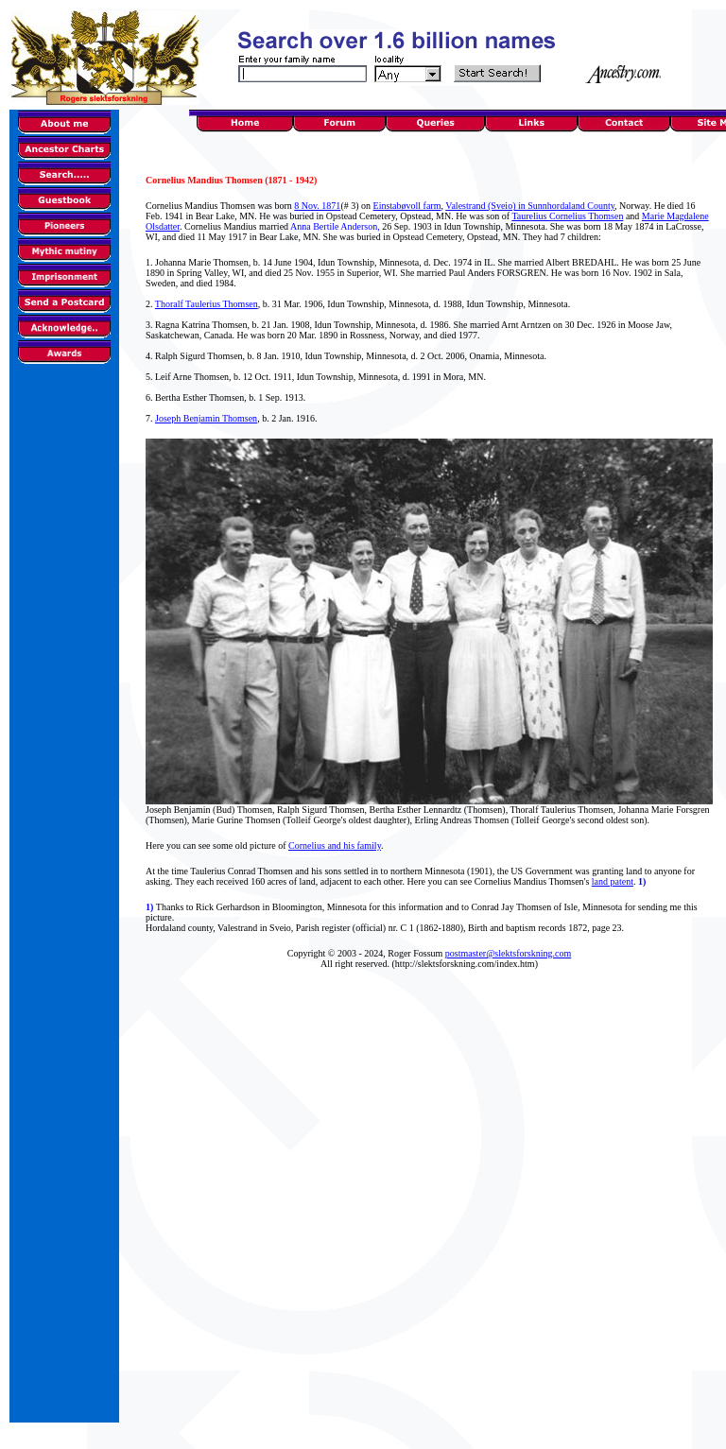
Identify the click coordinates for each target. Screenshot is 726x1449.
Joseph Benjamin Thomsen (206, 418)
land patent (612, 881)
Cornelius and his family (334, 845)
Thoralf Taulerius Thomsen (206, 304)
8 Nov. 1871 (317, 205)
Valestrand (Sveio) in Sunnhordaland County (529, 205)
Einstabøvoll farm (407, 205)
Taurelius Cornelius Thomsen (567, 216)
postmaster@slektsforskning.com (508, 953)
